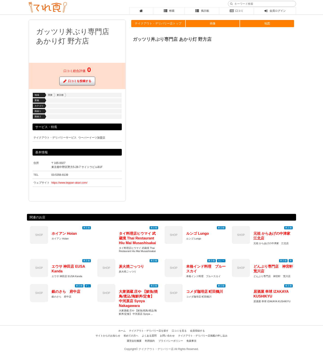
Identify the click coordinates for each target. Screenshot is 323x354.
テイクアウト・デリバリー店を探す (148, 330)
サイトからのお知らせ (108, 335)
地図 (267, 23)
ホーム (122, 330)
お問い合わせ (167, 335)
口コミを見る (179, 330)
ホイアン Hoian (64, 233)
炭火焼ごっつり (131, 266)
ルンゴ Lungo (197, 233)
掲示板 (202, 10)
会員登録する (197, 330)
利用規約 (150, 340)
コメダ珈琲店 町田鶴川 (204, 291)
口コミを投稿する (77, 81)
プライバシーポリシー (170, 340)
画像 (213, 23)
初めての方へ (131, 335)
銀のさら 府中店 (66, 291)
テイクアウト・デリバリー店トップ (158, 23)
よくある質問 (149, 335)
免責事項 (191, 340)
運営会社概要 (134, 340)
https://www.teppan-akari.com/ (69, 182)
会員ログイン (275, 10)
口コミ (236, 10)
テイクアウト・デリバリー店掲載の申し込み (202, 335)
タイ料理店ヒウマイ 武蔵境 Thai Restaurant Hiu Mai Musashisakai (137, 238)
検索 (169, 10)
